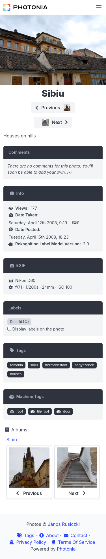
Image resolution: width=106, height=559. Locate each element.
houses (15, 374)
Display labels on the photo (35, 329)
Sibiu (12, 439)
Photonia (66, 549)
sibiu (34, 365)
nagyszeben (84, 365)
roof (16, 411)
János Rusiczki (64, 524)
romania (16, 365)
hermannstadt (56, 365)
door (63, 411)
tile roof (39, 411)
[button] (98, 7)
